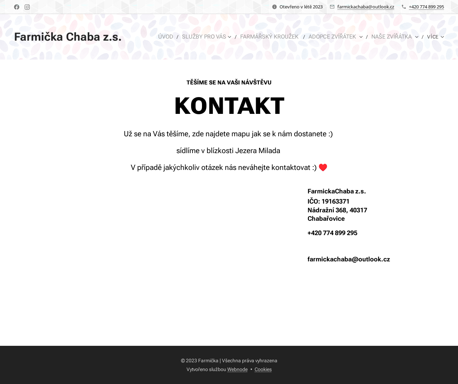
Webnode (237, 369)
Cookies (263, 369)
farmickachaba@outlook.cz (365, 7)
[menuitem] (178, 37)
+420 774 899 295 (426, 7)
